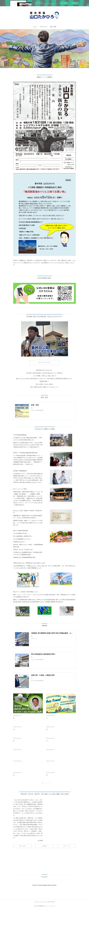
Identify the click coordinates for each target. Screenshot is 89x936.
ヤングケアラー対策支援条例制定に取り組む (58, 765)
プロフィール (43, 26)
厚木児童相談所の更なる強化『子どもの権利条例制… (27, 781)
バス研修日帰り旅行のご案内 (54, 718)
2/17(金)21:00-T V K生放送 (53, 734)
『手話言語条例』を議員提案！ (54, 781)
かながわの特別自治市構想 (20, 765)
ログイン (74, 3)
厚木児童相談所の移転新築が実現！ (56, 797)
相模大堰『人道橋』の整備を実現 (22, 797)
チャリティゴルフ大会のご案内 (21, 718)
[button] (35, 26)
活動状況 (44, 873)
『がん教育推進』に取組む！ (54, 750)
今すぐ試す (64, 3)
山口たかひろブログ (44, 362)
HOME (35, 26)
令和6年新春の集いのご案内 (21, 734)
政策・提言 (53, 26)
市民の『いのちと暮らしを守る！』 (23, 750)
